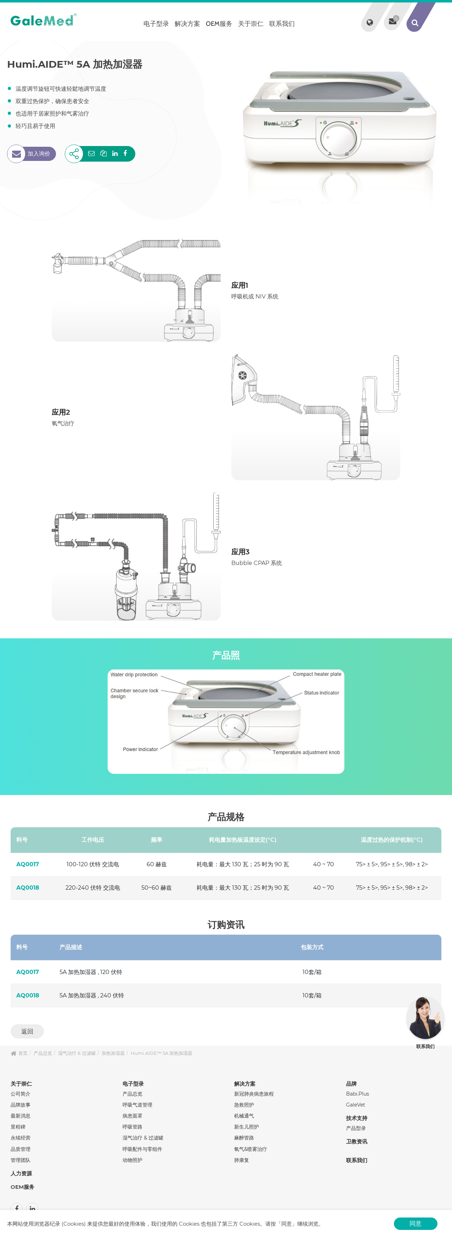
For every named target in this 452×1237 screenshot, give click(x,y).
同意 (415, 1223)
